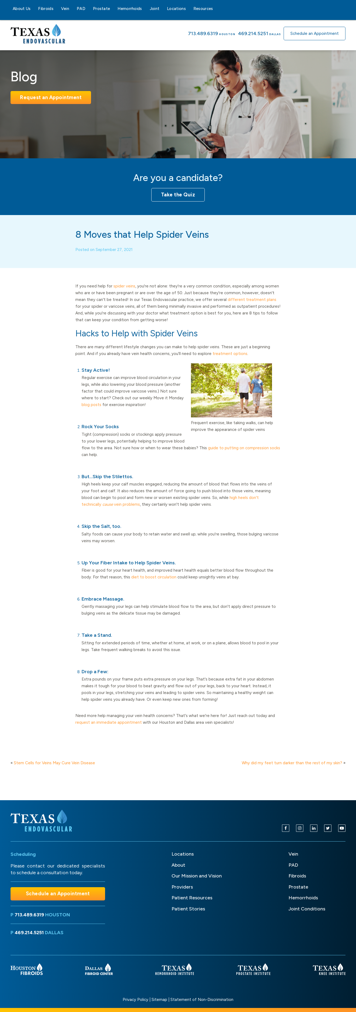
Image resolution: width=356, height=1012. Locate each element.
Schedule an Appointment (314, 33)
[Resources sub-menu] (216, 8)
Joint (155, 8)
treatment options (230, 359)
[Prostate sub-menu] (113, 8)
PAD (81, 8)
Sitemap (159, 999)
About (178, 865)
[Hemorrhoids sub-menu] (145, 8)
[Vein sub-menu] (72, 8)
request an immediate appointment (108, 728)
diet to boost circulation (153, 582)
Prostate (101, 8)
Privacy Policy (135, 999)
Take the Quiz (178, 195)
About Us (22, 8)
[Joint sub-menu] (163, 8)
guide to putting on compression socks (244, 453)
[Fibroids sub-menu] (57, 8)
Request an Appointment (51, 97)
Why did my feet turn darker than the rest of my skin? (292, 762)
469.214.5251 (253, 33)
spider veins (124, 291)
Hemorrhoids (129, 8)
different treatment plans (252, 305)
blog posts (91, 410)
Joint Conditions (306, 909)
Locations (176, 8)
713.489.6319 (203, 33)
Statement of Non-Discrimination (201, 999)
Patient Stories (188, 909)
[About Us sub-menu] (34, 8)
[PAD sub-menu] (89, 8)
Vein (65, 8)
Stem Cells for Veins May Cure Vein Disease (54, 762)
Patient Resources (192, 898)
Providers (182, 887)
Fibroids (45, 8)
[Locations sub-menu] (189, 8)
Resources (203, 8)
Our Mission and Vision (197, 876)
